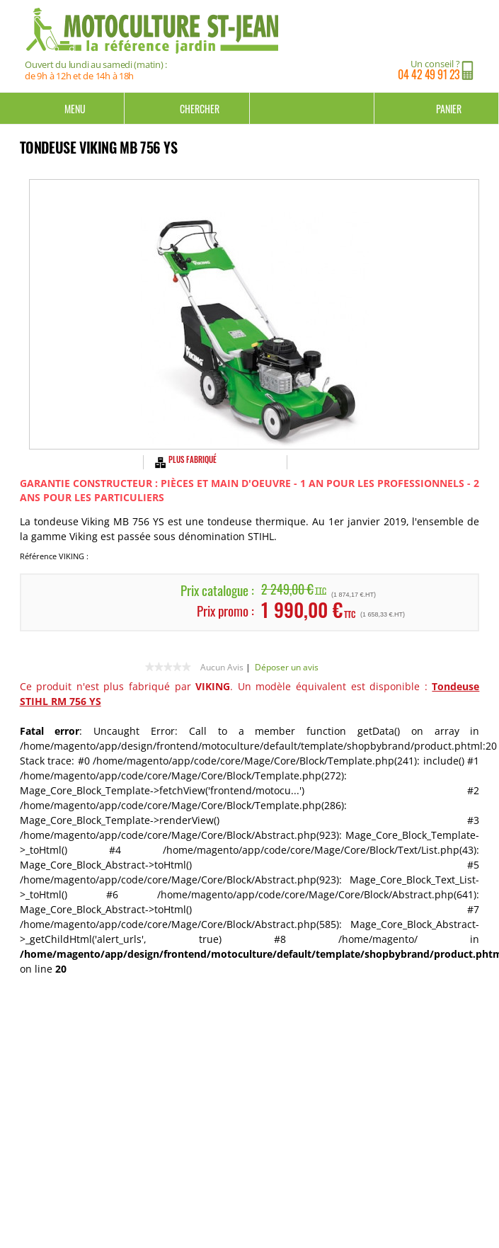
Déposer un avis (287, 667)
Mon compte (312, 108)
